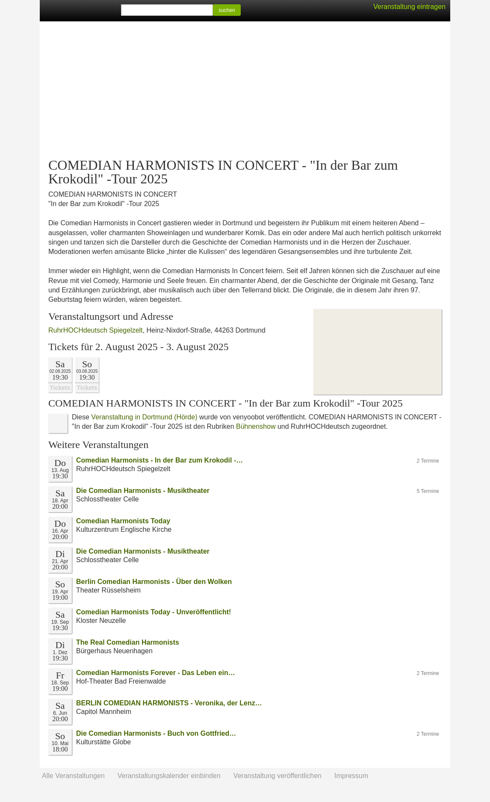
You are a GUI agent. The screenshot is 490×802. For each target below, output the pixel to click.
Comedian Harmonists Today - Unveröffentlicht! (153, 612)
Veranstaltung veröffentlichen (277, 775)
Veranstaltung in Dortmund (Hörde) (144, 417)
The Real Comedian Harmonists (127, 642)
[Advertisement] (245, 90)
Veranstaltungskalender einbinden (169, 775)
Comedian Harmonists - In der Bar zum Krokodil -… (159, 460)
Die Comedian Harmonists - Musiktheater (143, 490)
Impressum (351, 775)
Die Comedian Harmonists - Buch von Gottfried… (156, 733)
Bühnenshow (256, 426)
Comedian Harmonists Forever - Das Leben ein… (155, 672)
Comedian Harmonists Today (123, 521)
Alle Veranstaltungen (73, 775)
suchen (226, 10)
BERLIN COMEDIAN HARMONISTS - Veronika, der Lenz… (169, 703)
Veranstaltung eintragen (409, 6)
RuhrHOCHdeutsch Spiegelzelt (95, 330)
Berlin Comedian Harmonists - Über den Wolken (154, 581)
